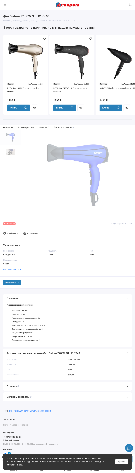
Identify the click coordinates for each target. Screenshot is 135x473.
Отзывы (44, 127)
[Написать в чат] (129, 448)
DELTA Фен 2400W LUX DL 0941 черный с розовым (70, 89)
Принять (122, 462)
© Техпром (9, 419)
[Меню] (5, 5)
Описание (8, 127)
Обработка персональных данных (56, 461)
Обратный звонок (11, 440)
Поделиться (12, 282)
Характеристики (26, 127)
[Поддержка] (130, 5)
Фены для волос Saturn (24, 411)
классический (44, 411)
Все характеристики (12, 269)
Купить (18, 108)
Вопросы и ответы (64, 127)
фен (11, 411)
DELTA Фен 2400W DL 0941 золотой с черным (22, 89)
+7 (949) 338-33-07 (12, 437)
